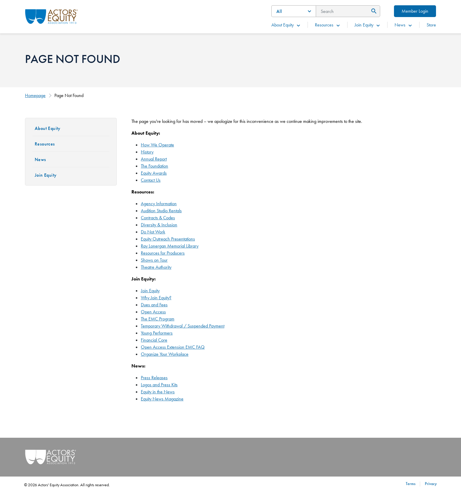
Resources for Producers (163, 253)
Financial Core (154, 340)
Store (431, 25)
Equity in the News (158, 392)
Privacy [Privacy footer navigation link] (431, 483)
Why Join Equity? (156, 298)
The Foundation (154, 166)
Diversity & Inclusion (159, 225)
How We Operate (157, 145)
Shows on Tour (154, 260)
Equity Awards (154, 173)
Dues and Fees (154, 305)
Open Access (153, 312)
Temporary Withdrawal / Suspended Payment (182, 326)
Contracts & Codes (158, 218)
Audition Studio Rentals (161, 211)
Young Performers (157, 333)
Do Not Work (153, 232)
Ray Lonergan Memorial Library (169, 246)
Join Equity (367, 25)
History (147, 152)
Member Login (415, 11)
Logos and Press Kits (159, 385)
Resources (327, 25)
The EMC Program (157, 319)
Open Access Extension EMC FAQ (173, 347)
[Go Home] (51, 16)
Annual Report (154, 159)
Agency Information (159, 203)
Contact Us (151, 180)
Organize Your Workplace (164, 354)
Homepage (35, 95)
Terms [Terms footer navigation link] (410, 483)
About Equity (286, 25)
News (403, 25)
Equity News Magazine (162, 399)
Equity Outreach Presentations (168, 239)
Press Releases (154, 378)
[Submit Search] (372, 11)
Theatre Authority (156, 267)
